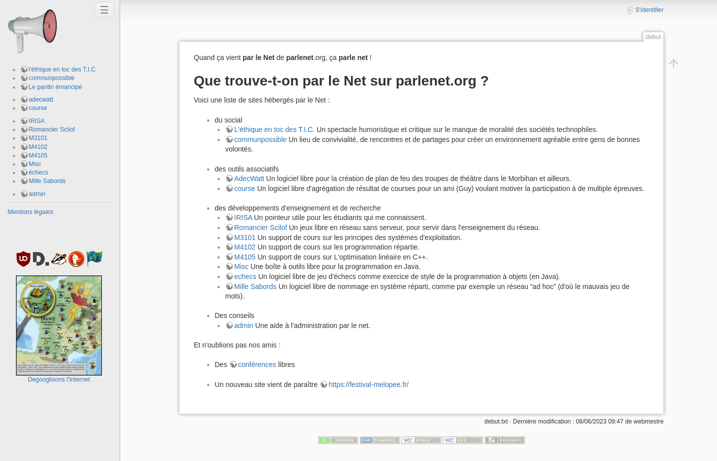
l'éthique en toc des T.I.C (62, 69)
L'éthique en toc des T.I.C (273, 130)
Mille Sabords (47, 181)
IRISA (37, 121)
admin (37, 194)
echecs (245, 276)
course (38, 108)
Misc (35, 164)
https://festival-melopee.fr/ (368, 384)
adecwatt (41, 99)
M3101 (38, 138)
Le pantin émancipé (55, 87)
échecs (38, 172)
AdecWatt (249, 178)
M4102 (38, 147)
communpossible (52, 78)
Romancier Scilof (52, 129)
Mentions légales (30, 212)
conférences (257, 364)
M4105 (38, 155)
